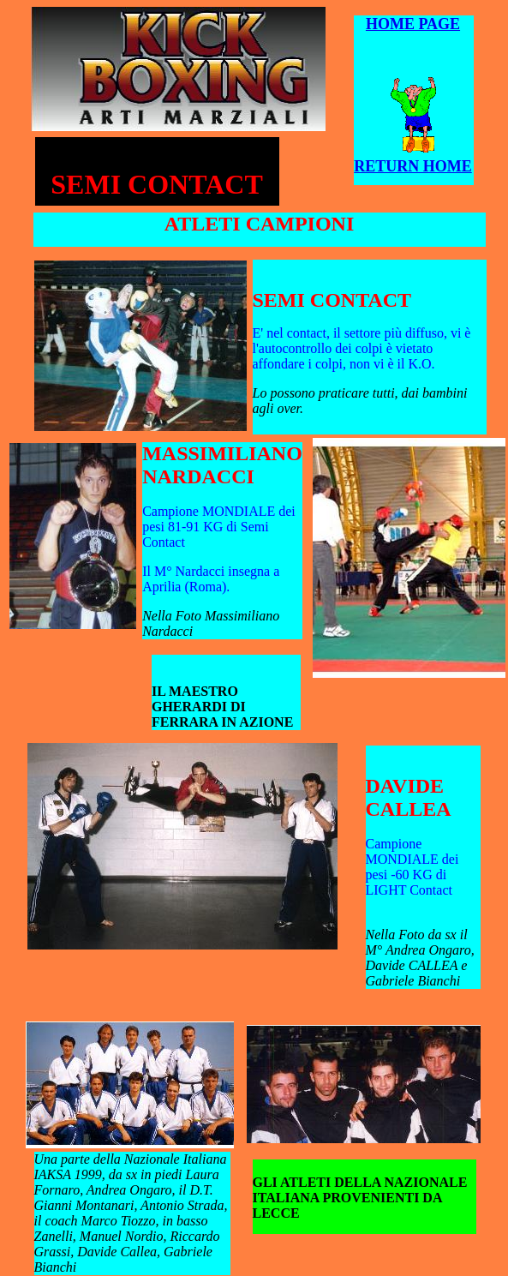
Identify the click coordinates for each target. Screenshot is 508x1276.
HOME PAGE (413, 24)
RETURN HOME (413, 166)
